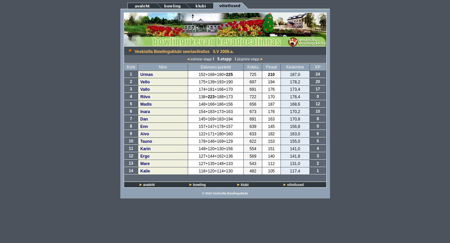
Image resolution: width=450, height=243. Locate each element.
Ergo (144, 156)
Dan (144, 119)
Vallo (145, 89)
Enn (144, 126)
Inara (145, 111)
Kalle (145, 171)
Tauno (146, 141)
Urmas (146, 74)
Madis (146, 104)
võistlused (295, 185)
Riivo (145, 96)
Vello (145, 82)
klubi (244, 185)
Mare (145, 163)
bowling (199, 185)
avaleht (149, 185)
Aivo (144, 134)
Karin (145, 148)
